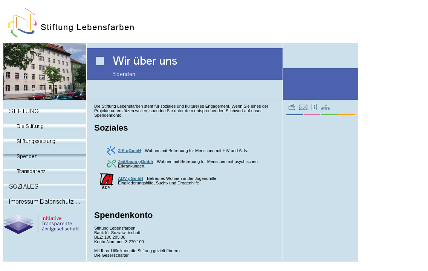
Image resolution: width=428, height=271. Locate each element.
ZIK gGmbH (129, 150)
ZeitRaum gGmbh (135, 161)
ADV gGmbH (130, 178)
